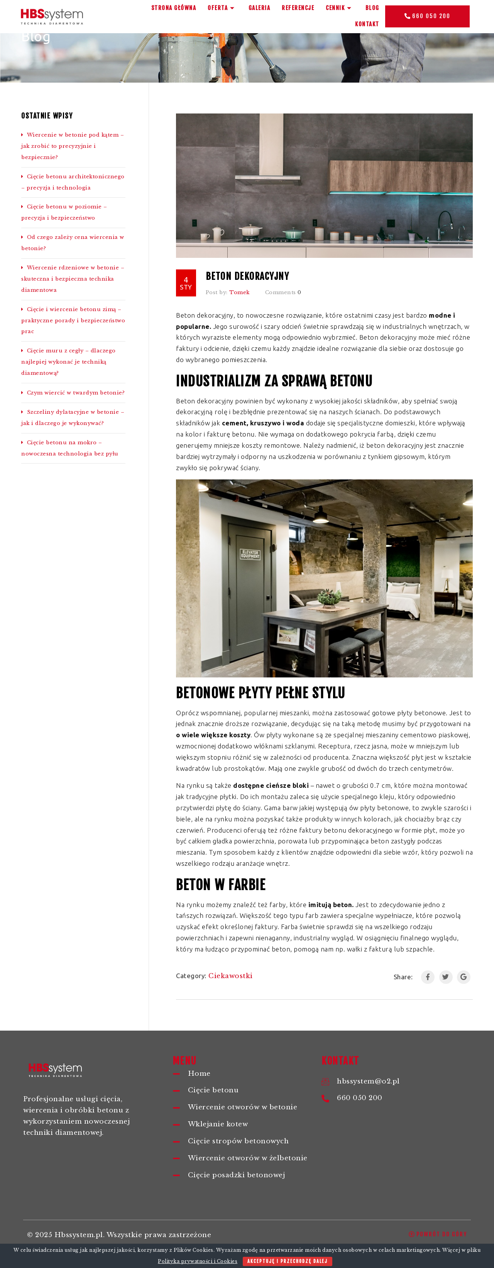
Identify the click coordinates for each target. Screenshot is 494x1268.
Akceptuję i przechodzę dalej (287, 1261)
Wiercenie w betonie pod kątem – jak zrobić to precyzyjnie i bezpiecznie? (72, 146)
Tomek (239, 292)
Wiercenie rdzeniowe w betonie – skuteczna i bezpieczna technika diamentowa (72, 278)
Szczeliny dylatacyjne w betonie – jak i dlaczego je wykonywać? (72, 418)
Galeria (260, 8)
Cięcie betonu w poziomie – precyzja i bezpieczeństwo (64, 212)
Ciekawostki (230, 976)
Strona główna (173, 8)
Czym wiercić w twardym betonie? (73, 392)
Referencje (298, 8)
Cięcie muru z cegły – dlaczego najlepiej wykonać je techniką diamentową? (68, 361)
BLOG (372, 8)
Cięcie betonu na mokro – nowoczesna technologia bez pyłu (69, 448)
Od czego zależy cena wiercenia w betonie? (72, 243)
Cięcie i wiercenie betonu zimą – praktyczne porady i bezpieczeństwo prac (73, 320)
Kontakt (367, 24)
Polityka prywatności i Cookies (197, 1261)
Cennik (340, 8)
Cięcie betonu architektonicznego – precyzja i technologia (73, 182)
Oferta (222, 8)
